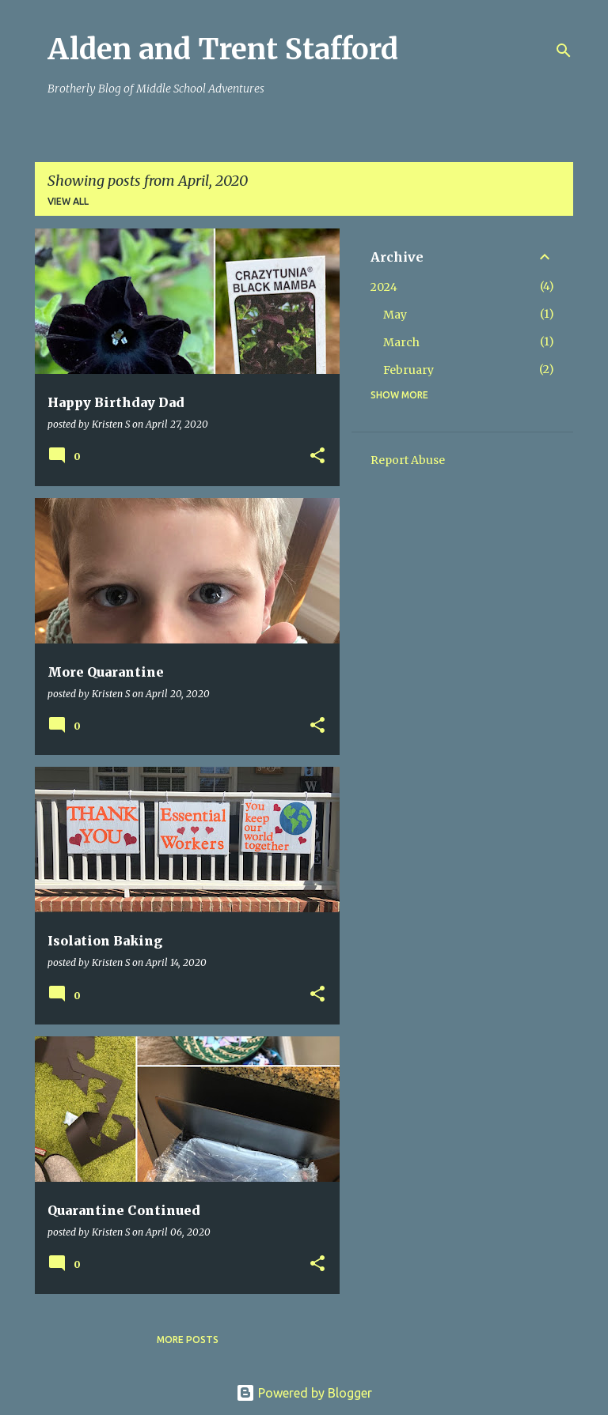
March (401, 342)
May (395, 315)
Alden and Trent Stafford (223, 49)
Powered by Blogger (304, 1393)
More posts (187, 1339)
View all (68, 201)
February (408, 370)
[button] (317, 456)
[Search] (563, 51)
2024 (383, 287)
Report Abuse (407, 460)
